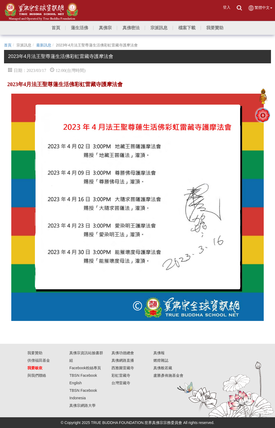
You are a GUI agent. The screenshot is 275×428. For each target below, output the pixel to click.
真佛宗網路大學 (82, 405)
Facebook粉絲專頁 (85, 368)
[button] (79, 28)
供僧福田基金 (38, 360)
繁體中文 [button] (260, 8)
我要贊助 (34, 353)
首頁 (8, 45)
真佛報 (159, 353)
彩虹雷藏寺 (120, 375)
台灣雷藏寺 (120, 383)
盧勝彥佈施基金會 (168, 375)
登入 (226, 7)
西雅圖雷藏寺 (122, 368)
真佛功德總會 (122, 353)
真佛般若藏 (162, 368)
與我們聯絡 (36, 375)
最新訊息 (43, 45)
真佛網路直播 (122, 360)
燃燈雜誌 (160, 360)
